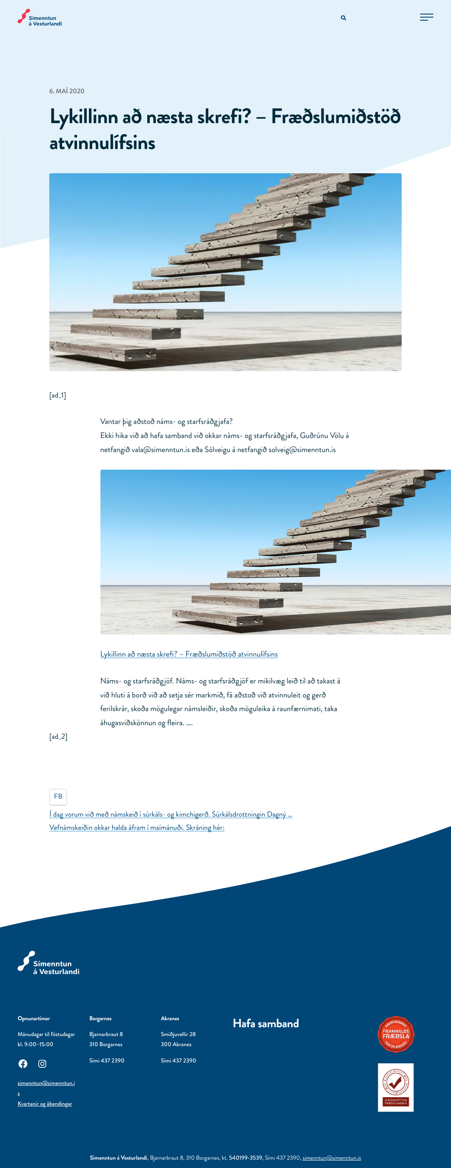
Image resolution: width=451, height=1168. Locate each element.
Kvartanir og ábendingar (45, 1104)
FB (58, 797)
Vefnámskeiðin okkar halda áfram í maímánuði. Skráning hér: (137, 827)
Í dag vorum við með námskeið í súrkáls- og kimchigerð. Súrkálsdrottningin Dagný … (170, 814)
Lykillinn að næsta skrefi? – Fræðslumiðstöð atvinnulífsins (189, 654)
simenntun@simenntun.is (332, 1158)
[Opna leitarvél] (344, 18)
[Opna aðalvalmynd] (426, 17)
